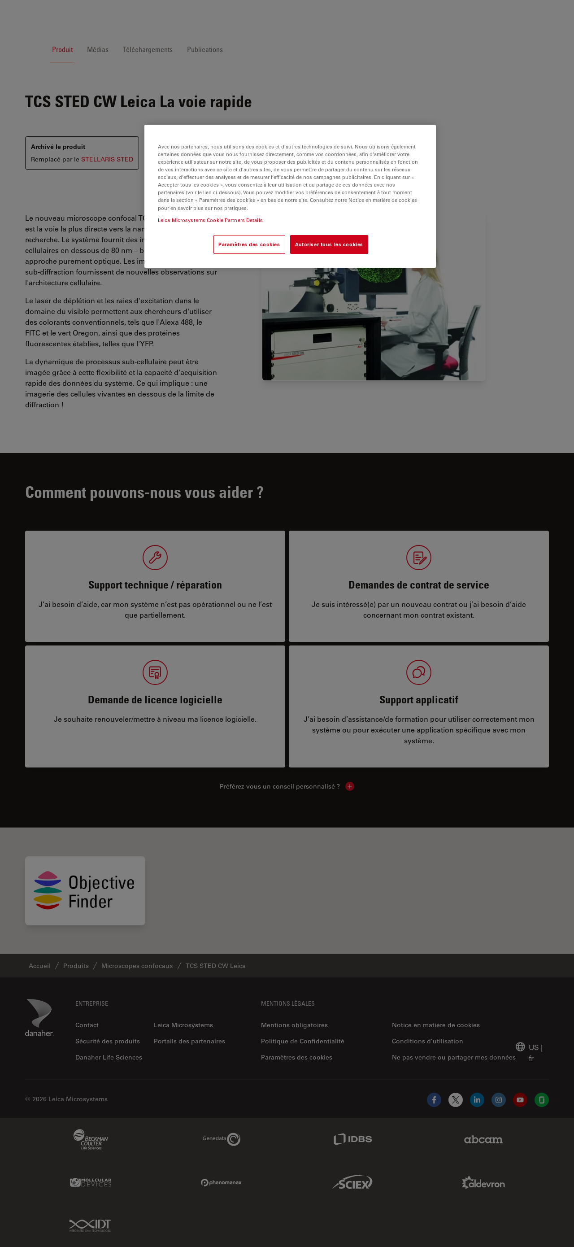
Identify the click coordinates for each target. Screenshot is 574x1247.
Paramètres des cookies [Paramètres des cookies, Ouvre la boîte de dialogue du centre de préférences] (249, 244)
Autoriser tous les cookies (329, 244)
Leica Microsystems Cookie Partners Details (210, 220)
